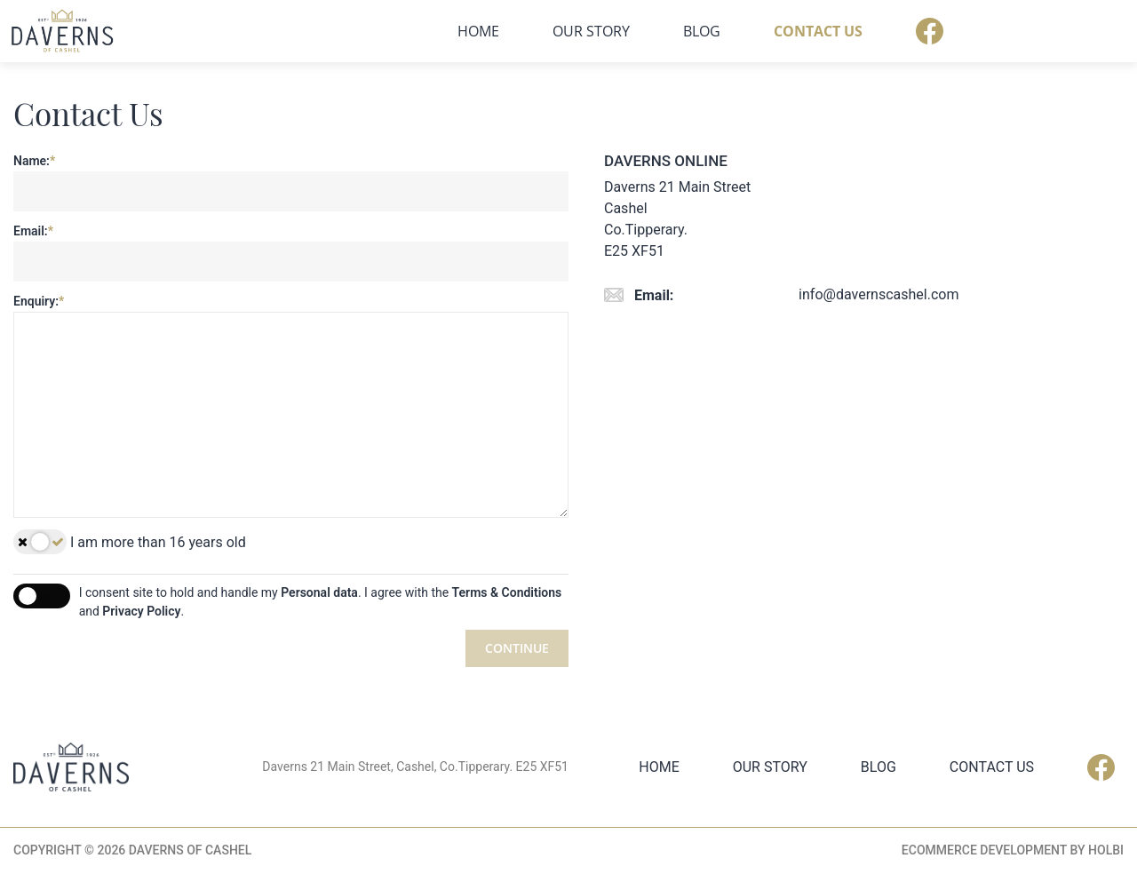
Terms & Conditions (507, 592)
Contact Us (998, 31)
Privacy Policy (141, 611)
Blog (882, 31)
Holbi (1106, 851)
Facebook (1110, 31)
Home (659, 31)
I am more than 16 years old (129, 542)
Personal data (319, 592)
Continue (517, 648)
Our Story (771, 31)
